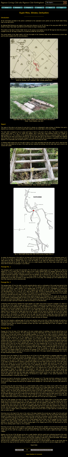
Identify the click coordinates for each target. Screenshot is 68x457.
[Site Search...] (54, 2)
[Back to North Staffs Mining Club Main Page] (41, 450)
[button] (17, 7)
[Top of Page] (19, 450)
